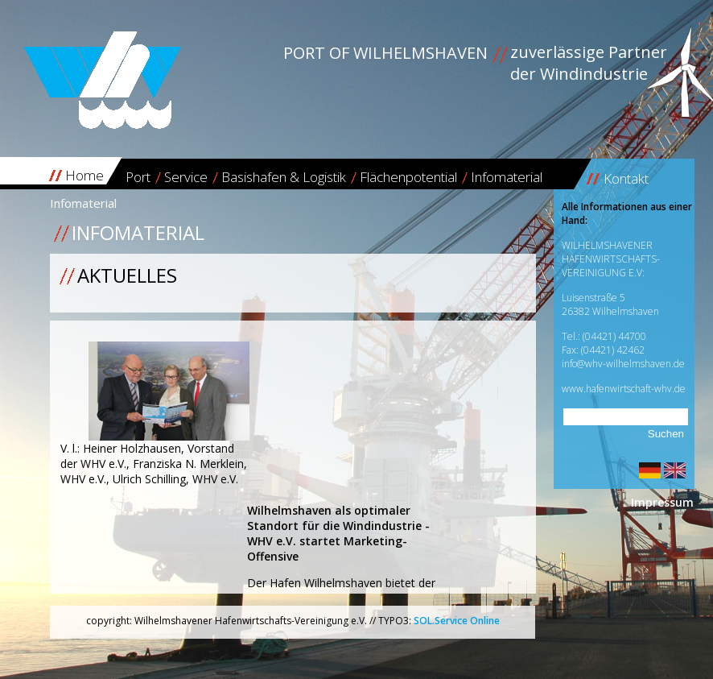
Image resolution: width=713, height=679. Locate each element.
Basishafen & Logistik (283, 177)
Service (186, 177)
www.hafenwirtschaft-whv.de (624, 388)
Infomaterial (506, 177)
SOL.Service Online (457, 620)
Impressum (662, 502)
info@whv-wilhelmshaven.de (623, 364)
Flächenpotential (408, 177)
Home (84, 175)
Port (138, 177)
